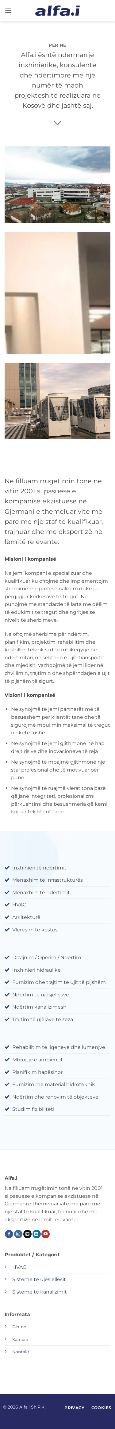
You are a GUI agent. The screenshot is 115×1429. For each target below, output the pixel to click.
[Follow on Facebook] (9, 1234)
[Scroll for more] (57, 123)
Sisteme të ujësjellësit (39, 1279)
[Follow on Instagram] (18, 1234)
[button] (8, 10)
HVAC (19, 1267)
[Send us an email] (27, 1234)
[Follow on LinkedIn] (37, 1234)
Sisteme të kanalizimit (39, 1292)
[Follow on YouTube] (45, 1234)
